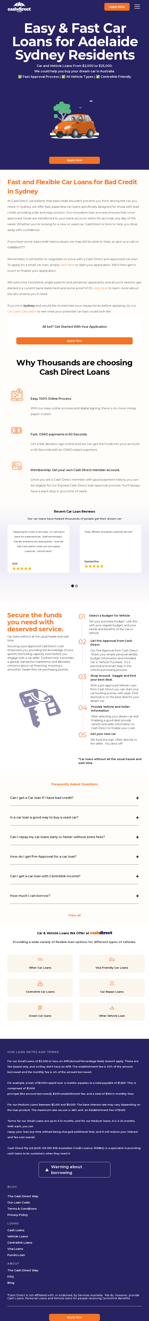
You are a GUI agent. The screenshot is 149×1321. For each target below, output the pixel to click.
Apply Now (74, 160)
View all (74, 915)
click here (67, 265)
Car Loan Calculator (21, 311)
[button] (137, 6)
